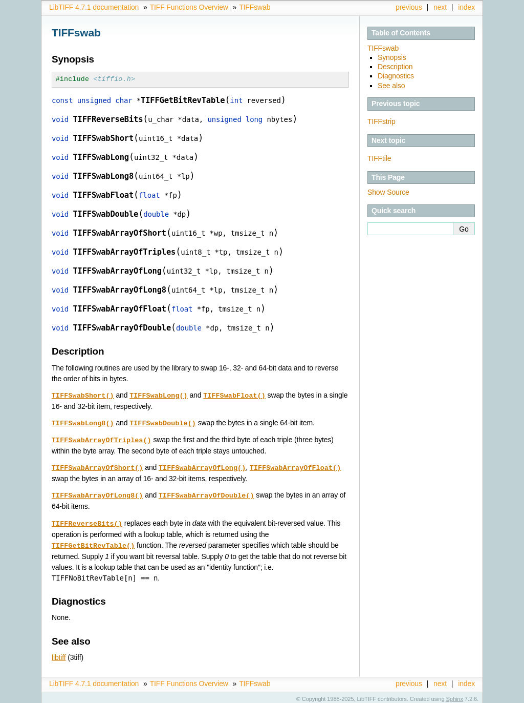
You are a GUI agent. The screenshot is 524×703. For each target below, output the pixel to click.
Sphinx (454, 695)
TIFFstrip (381, 121)
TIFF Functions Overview (189, 7)
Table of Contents (401, 33)
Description (395, 67)
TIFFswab (254, 7)
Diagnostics (396, 76)
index (466, 7)
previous (409, 7)
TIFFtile (379, 158)
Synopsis (392, 57)
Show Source (388, 192)
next (440, 7)
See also (391, 85)
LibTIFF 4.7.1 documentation (94, 7)
